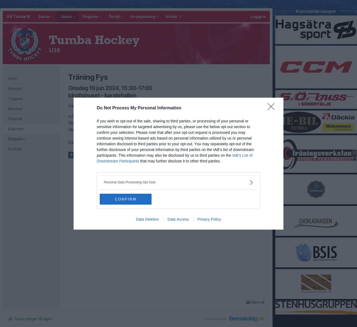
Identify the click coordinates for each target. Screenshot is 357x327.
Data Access (178, 219)
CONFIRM (125, 199)
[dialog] (178, 164)
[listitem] (178, 182)
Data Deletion (147, 219)
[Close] (273, 108)
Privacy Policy (209, 219)
